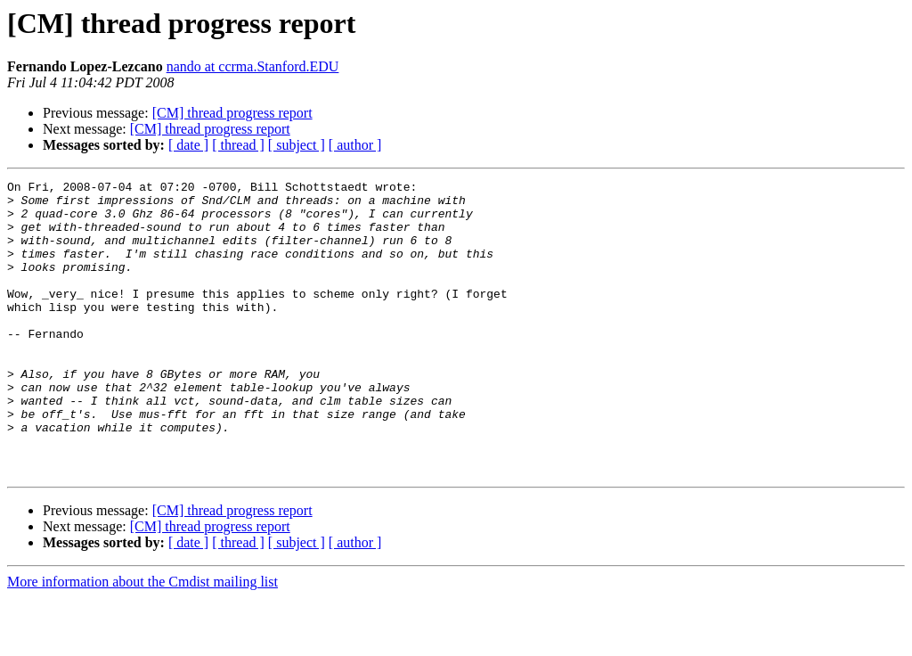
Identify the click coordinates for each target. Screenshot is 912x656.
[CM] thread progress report (232, 112)
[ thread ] (238, 144)
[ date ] (188, 144)
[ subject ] (296, 144)
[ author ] (355, 144)
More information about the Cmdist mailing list (142, 640)
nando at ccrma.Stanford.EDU (253, 66)
